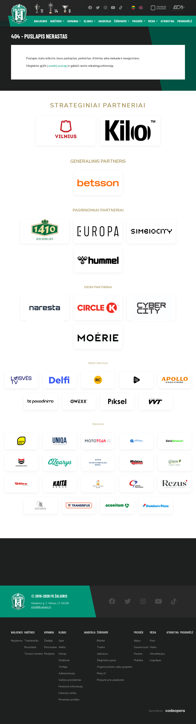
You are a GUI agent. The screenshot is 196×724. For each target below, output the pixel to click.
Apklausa (104, 651)
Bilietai (102, 637)
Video (155, 644)
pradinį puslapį (58, 66)
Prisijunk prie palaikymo (112, 679)
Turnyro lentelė (34, 651)
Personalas (51, 644)
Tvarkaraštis (32, 637)
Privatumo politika (69, 699)
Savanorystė (143, 644)
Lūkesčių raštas (68, 692)
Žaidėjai (49, 637)
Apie (62, 637)
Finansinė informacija (71, 686)
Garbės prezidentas (70, 679)
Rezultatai (31, 644)
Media (151, 21)
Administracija (67, 672)
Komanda (72, 21)
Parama (140, 651)
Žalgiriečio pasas (108, 658)
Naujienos (40, 21)
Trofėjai (63, 665)
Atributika (167, 21)
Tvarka (102, 644)
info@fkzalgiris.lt (42, 603)
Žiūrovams (120, 21)
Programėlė (184, 21)
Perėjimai (50, 651)
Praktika (140, 658)
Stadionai (65, 658)
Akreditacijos (159, 651)
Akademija (104, 21)
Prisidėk (137, 21)
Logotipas (158, 658)
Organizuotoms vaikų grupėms (116, 665)
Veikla (63, 644)
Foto (154, 637)
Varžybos (56, 21)
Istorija (63, 651)
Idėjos (139, 637)
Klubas (88, 21)
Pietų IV (103, 672)
